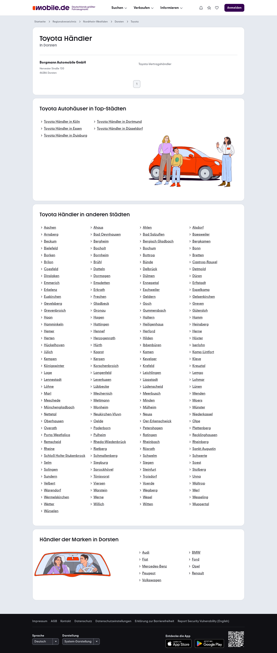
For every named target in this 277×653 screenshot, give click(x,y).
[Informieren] (172, 8)
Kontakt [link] (65, 621)
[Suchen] (120, 8)
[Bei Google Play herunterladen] (209, 643)
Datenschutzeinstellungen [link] (113, 621)
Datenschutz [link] (83, 621)
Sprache (38, 635)
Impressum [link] (39, 621)
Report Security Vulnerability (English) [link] (203, 621)
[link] (209, 7)
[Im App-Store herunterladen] (180, 643)
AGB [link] (54, 621)
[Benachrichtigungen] (201, 8)
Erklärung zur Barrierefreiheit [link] (154, 621)
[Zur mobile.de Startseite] (65, 8)
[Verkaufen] (144, 8)
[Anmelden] (234, 8)
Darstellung (70, 635)
